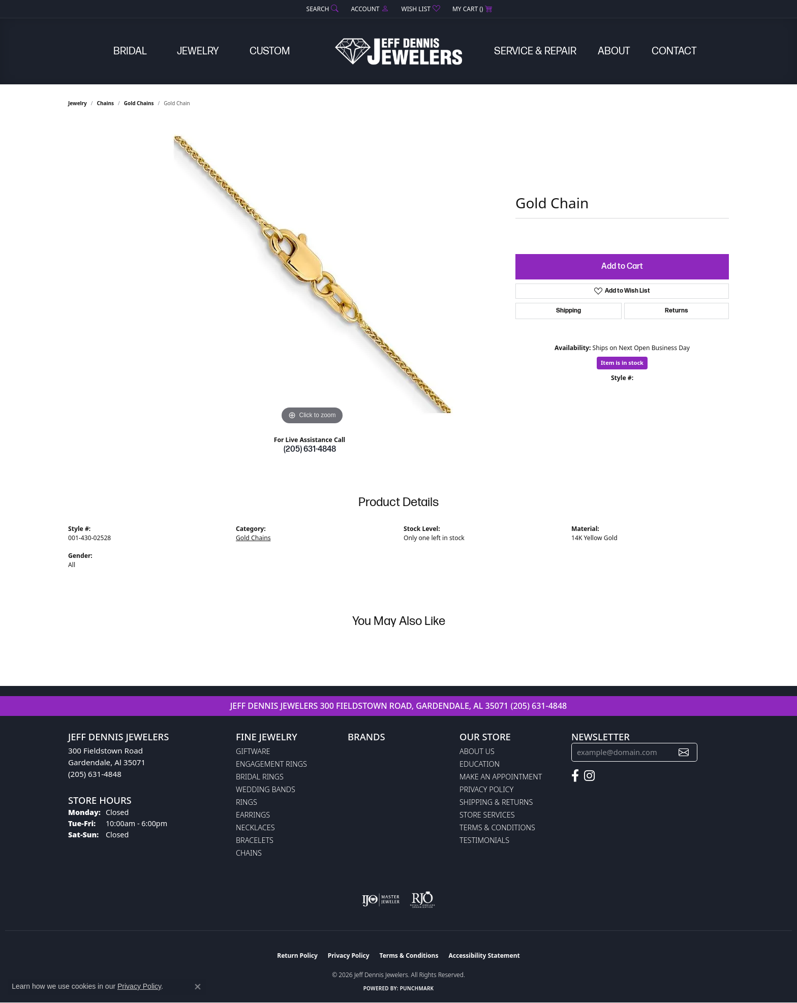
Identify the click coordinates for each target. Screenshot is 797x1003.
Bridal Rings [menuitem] (260, 776)
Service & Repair (535, 51)
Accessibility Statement (483, 955)
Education (479, 764)
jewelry (77, 103)
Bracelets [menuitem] (254, 840)
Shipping (568, 311)
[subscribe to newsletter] (683, 752)
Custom (270, 51)
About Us (477, 751)
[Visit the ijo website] (381, 900)
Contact (674, 51)
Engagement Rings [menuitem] (271, 764)
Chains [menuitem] (249, 853)
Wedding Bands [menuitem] (265, 789)
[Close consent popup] (198, 987)
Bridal (130, 51)
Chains (105, 103)
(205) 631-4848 (310, 449)
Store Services (487, 815)
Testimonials (484, 840)
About (614, 51)
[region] (312, 274)
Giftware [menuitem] (253, 751)
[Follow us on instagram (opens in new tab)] (589, 776)
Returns (676, 311)
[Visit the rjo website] (422, 900)
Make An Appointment (500, 776)
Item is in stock (622, 362)
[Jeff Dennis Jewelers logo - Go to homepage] (398, 51)
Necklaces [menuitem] (255, 827)
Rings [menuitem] (246, 802)
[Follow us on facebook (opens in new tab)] (575, 776)
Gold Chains (139, 103)
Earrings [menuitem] (253, 815)
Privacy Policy (486, 789)
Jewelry (198, 51)
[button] (321, 9)
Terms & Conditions (497, 827)
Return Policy (297, 955)
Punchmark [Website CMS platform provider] (417, 988)
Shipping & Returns (496, 802)
